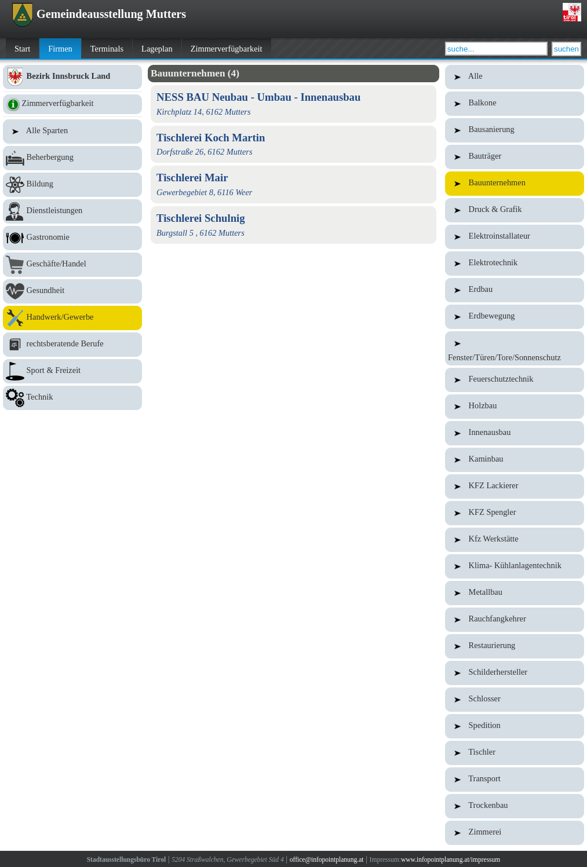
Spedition (514, 726)
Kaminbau (514, 460)
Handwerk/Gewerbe (72, 318)
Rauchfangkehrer (514, 620)
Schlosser (514, 699)
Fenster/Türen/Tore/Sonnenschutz (514, 348)
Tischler (514, 753)
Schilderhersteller (514, 673)
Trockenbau (514, 806)
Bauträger (514, 157)
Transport (514, 779)
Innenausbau (514, 433)
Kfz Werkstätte (514, 540)
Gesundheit (72, 291)
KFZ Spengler (514, 513)
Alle (514, 77)
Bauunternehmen (514, 183)
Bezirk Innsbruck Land (72, 77)
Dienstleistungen (72, 211)
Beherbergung (72, 158)
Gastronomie (72, 238)
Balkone (514, 104)
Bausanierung (514, 130)
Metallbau (514, 593)
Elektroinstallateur (514, 237)
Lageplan (157, 48)
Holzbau (514, 406)
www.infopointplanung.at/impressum (450, 859)
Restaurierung (514, 646)
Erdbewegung (514, 317)
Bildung (72, 185)
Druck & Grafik (514, 210)
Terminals (106, 48)
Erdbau (514, 290)
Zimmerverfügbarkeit (226, 48)
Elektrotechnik (514, 263)
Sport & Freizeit (72, 371)
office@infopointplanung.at (327, 859)
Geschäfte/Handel (72, 265)
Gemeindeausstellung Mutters (99, 14)
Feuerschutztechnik (514, 380)
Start (22, 48)
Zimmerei (514, 833)
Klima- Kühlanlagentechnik (514, 566)
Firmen (60, 48)
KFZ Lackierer (514, 486)
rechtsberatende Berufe (72, 344)
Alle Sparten (72, 131)
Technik (72, 398)
